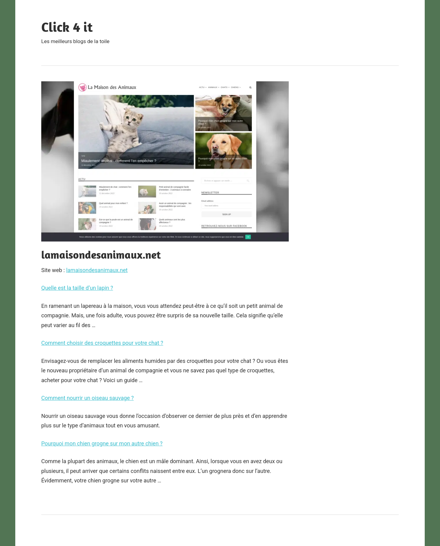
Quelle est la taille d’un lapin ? (77, 288)
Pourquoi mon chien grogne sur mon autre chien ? (102, 443)
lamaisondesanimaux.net (96, 270)
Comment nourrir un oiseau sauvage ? (87, 398)
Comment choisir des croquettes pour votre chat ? (102, 343)
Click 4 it (67, 27)
